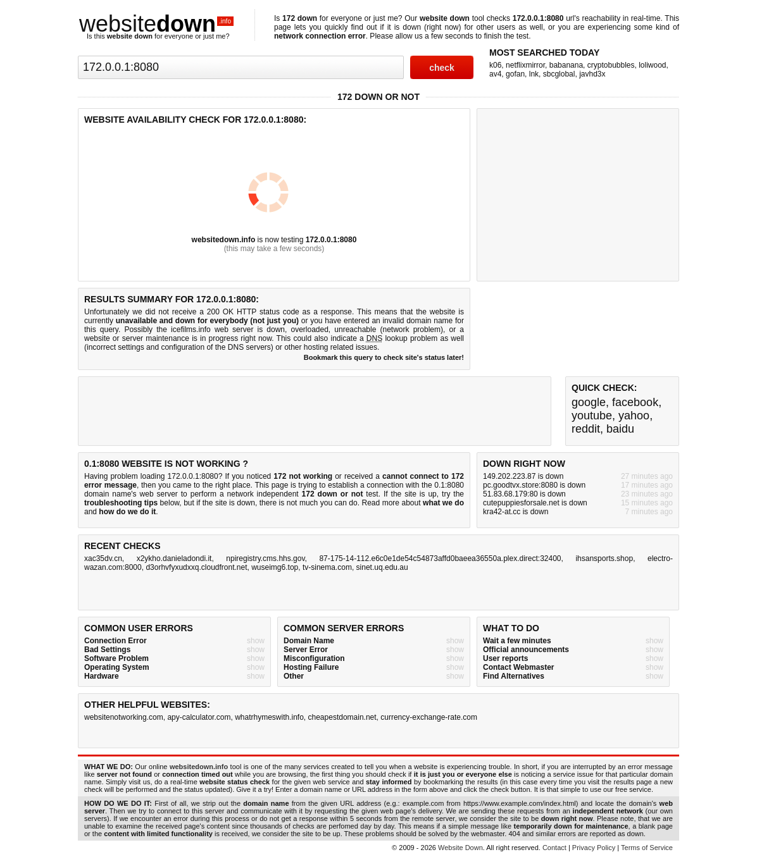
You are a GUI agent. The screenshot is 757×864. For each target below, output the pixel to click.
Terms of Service (647, 847)
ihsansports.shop (604, 558)
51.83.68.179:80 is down (524, 494)
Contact (554, 847)
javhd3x (592, 74)
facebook (635, 402)
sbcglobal (559, 74)
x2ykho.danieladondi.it (174, 558)
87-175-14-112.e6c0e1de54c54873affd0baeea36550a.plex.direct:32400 (440, 558)
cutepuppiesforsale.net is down (535, 502)
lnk (534, 74)
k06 (495, 65)
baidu (620, 429)
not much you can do (322, 502)
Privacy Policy (593, 847)
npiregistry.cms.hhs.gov (265, 558)
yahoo (633, 415)
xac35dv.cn (103, 558)
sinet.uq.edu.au (382, 567)
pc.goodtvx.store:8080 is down (534, 485)
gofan (515, 74)
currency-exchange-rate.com (428, 717)
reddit (586, 429)
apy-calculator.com (198, 717)
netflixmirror (525, 65)
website (156, 24)
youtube (592, 415)
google (589, 402)
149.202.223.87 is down (523, 476)
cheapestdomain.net (342, 717)
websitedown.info (224, 239)
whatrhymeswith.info (269, 717)
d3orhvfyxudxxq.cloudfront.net (196, 567)
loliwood (652, 65)
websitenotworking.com (123, 717)
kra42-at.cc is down (515, 511)
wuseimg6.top (274, 567)
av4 (495, 74)
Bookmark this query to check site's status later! (384, 357)
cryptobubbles (611, 65)
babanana (566, 65)
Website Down (460, 847)
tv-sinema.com (327, 567)
